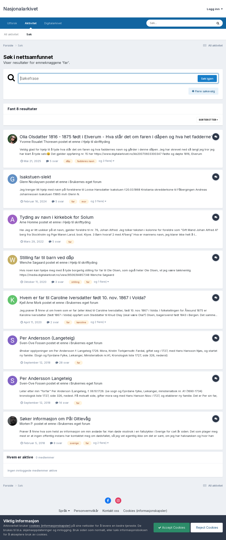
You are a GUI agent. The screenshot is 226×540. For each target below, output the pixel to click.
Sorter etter (208, 119)
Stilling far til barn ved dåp (47, 257)
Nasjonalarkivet (20, 9)
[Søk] (168, 23)
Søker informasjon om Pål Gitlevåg (55, 418)
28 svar (62, 362)
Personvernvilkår (86, 511)
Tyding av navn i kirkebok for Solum (57, 217)
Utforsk (12, 23)
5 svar (52, 161)
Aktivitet (30, 25)
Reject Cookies (206, 527)
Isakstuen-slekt (35, 176)
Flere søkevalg (203, 91)
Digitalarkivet (53, 23)
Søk (29, 34)
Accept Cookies (171, 527)
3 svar (57, 282)
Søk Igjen (207, 78)
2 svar (53, 322)
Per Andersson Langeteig (46, 378)
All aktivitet (11, 34)
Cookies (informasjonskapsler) (145, 511)
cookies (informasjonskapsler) (49, 525)
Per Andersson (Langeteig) (47, 338)
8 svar (56, 443)
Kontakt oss (111, 511)
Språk (64, 511)
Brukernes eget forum (85, 182)
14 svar (62, 402)
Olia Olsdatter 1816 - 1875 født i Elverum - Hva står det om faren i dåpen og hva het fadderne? (116, 136)
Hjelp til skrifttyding (96, 142)
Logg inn (215, 9)
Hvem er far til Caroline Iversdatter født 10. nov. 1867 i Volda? (83, 297)
